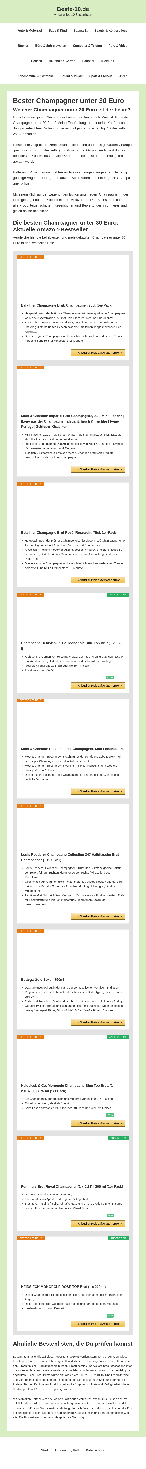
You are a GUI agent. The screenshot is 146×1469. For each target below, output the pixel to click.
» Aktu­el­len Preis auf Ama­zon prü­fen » (99, 352)
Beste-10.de (73, 9)
